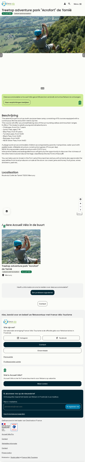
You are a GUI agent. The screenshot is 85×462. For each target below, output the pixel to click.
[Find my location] (80, 199)
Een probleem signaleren (42, 292)
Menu (76, 4)
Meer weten (42, 384)
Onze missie (42, 350)
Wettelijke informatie (9, 443)
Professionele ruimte (12, 362)
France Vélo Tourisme (30, 457)
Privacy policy (7, 453)
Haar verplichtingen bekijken (17, 102)
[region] (42, 196)
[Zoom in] (80, 203)
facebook (63, 338)
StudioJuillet (15, 457)
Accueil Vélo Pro (8, 434)
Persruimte (8, 357)
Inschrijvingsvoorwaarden (14, 414)
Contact (42, 304)
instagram (24, 338)
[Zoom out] (80, 206)
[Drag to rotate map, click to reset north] (80, 209)
